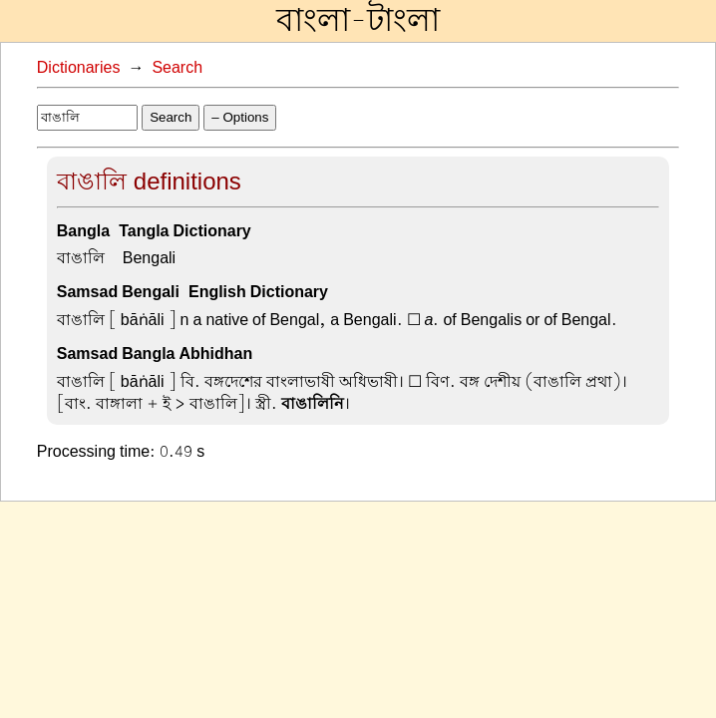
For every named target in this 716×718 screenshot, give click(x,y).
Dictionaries (79, 68)
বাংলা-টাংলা (358, 21)
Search (177, 68)
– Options (239, 117)
